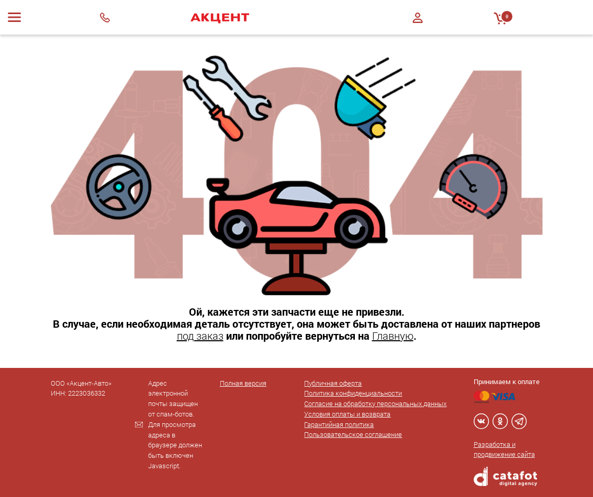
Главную (392, 335)
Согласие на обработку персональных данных (375, 403)
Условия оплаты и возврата (347, 414)
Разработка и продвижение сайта (504, 449)
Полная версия (243, 383)
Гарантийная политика (339, 424)
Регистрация (417, 27)
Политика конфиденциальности (353, 393)
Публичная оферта (333, 383)
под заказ (200, 335)
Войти (417, 18)
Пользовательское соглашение (353, 434)
